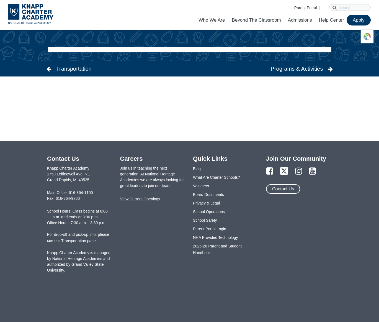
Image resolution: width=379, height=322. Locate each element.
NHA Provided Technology (215, 237)
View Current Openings (140, 199)
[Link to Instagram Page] (298, 171)
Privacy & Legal (206, 203)
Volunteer (201, 186)
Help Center (331, 20)
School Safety (205, 220)
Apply (359, 20)
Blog (197, 169)
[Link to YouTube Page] (312, 171)
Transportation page (78, 241)
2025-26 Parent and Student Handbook (217, 249)
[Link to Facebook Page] (269, 171)
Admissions (300, 20)
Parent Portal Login (209, 229)
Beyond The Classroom (256, 20)
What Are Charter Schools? (216, 177)
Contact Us (283, 188)
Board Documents (208, 194)
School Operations (209, 211)
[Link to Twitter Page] (284, 171)
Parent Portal (305, 8)
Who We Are (211, 20)
